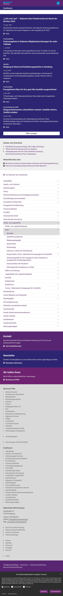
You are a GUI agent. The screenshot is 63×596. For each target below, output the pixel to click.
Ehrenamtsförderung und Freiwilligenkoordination (21, 195)
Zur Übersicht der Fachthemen (16, 175)
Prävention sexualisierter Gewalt (15, 305)
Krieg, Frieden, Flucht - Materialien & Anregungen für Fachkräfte (29, 254)
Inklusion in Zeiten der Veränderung (19, 251)
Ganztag (8, 278)
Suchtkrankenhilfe (9, 323)
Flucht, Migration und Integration (15, 295)
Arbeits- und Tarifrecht (11, 184)
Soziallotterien (8, 319)
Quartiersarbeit (8, 309)
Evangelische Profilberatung (13, 205)
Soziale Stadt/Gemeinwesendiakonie (16, 312)
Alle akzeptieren (55, 591)
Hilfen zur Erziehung (12, 271)
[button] (58, 181)
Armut (5, 191)
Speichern (44, 591)
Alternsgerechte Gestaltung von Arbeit (20, 267)
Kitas (7, 230)
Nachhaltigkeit (8, 299)
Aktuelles (10, 233)
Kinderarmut (9, 285)
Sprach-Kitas (11, 244)
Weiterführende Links (12, 160)
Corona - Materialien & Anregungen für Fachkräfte (23, 288)
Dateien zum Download (12, 143)
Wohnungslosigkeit (10, 326)
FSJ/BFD (6, 212)
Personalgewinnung (10, 302)
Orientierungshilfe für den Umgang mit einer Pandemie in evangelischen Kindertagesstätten (27, 259)
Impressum (4, 593)
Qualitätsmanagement (15, 237)
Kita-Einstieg (11, 247)
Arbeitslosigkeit (9, 188)
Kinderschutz (10, 281)
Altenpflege (7, 181)
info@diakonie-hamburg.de (18, 519)
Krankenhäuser (8, 291)
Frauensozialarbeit (10, 209)
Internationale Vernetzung (12, 219)
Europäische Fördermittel (12, 202)
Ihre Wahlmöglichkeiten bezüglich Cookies (31, 574)
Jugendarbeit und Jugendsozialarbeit (18, 274)
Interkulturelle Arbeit (10, 216)
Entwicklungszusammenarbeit (14, 198)
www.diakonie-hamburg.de (16, 522)
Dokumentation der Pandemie (17, 264)
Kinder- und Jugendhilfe (12, 223)
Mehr (7, 34)
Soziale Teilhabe (9, 316)
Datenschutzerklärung (12, 593)
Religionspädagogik (14, 240)
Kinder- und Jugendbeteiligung (16, 226)
